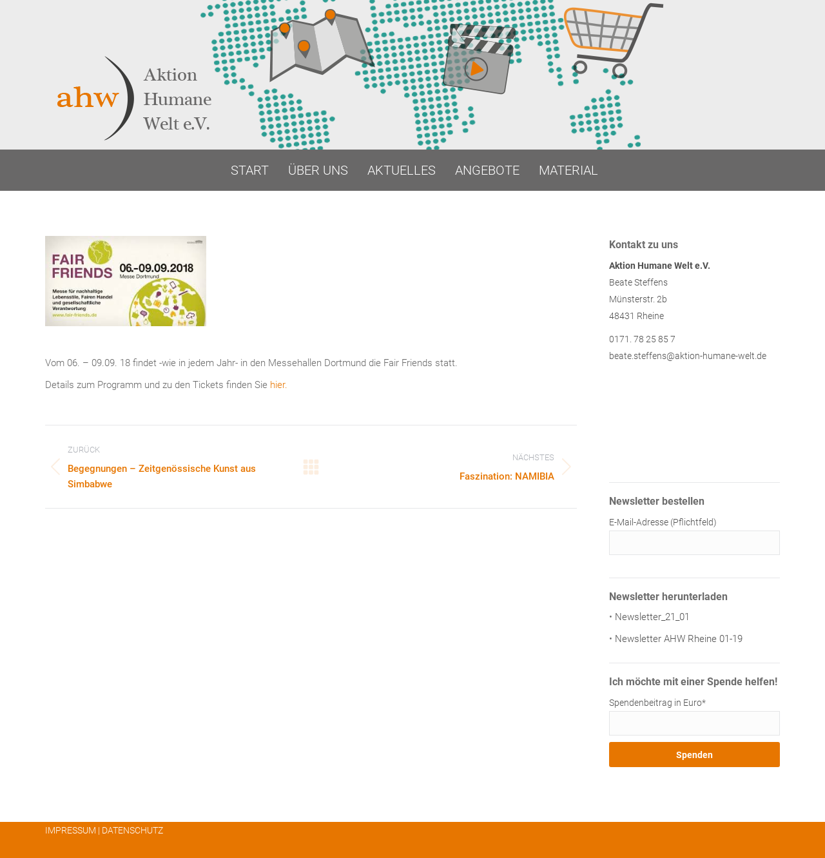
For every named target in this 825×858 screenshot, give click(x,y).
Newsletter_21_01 (652, 617)
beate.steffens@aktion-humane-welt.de (687, 356)
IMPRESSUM (70, 830)
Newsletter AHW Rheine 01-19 (678, 639)
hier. (278, 385)
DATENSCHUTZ (132, 830)
